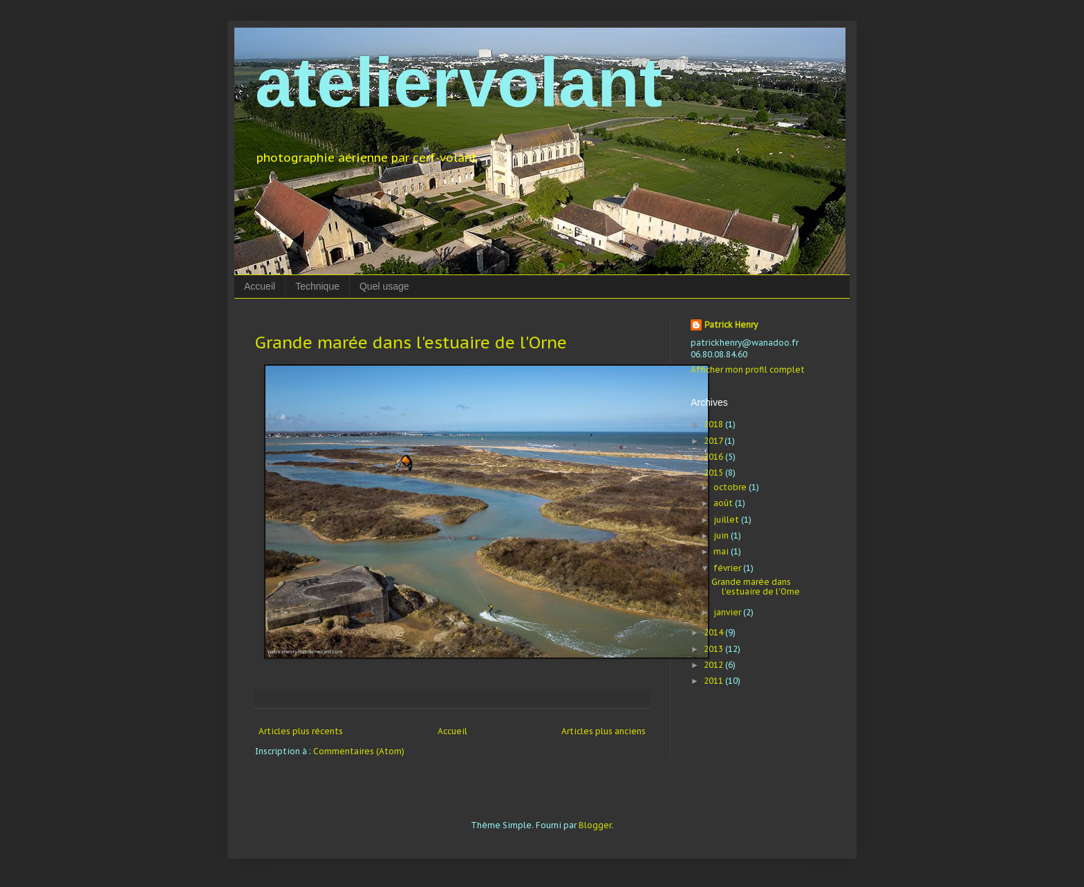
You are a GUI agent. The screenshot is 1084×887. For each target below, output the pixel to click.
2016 (714, 456)
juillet (727, 519)
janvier (728, 612)
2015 (714, 472)
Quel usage (384, 286)
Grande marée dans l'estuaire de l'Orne (411, 342)
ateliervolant (458, 82)
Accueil (259, 286)
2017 (714, 441)
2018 (714, 424)
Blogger (595, 825)
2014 (714, 632)
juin (722, 535)
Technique (317, 286)
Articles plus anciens (603, 731)
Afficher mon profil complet (748, 369)
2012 (714, 665)
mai (722, 551)
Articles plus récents (301, 731)
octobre (731, 487)
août (724, 503)
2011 (714, 680)
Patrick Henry (731, 324)
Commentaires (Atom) (358, 751)
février (728, 568)
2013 (714, 649)
